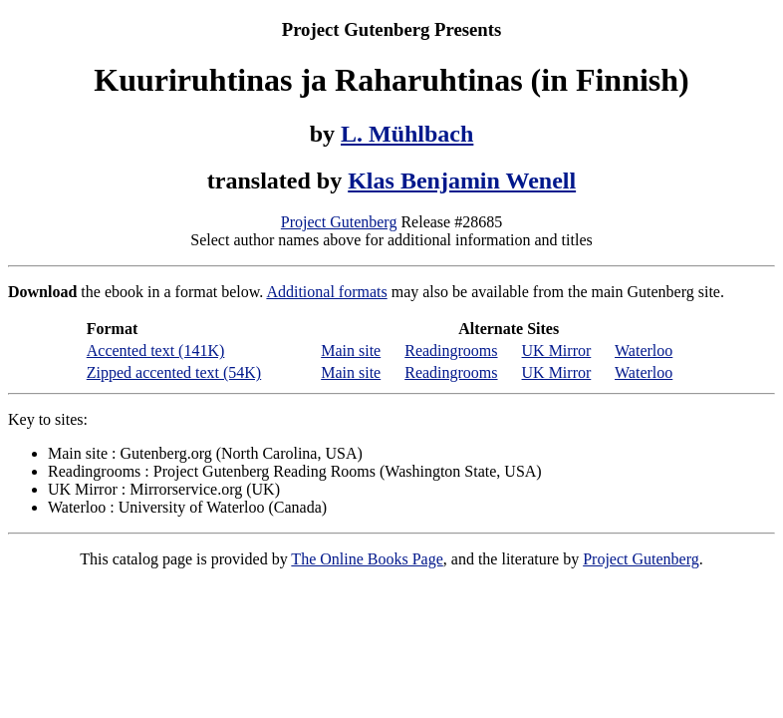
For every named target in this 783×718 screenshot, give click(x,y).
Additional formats (326, 291)
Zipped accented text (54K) (174, 372)
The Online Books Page (366, 558)
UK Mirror (557, 350)
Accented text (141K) (156, 350)
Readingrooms (450, 350)
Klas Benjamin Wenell (462, 180)
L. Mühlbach (407, 134)
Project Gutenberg (339, 221)
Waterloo (643, 350)
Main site (351, 350)
